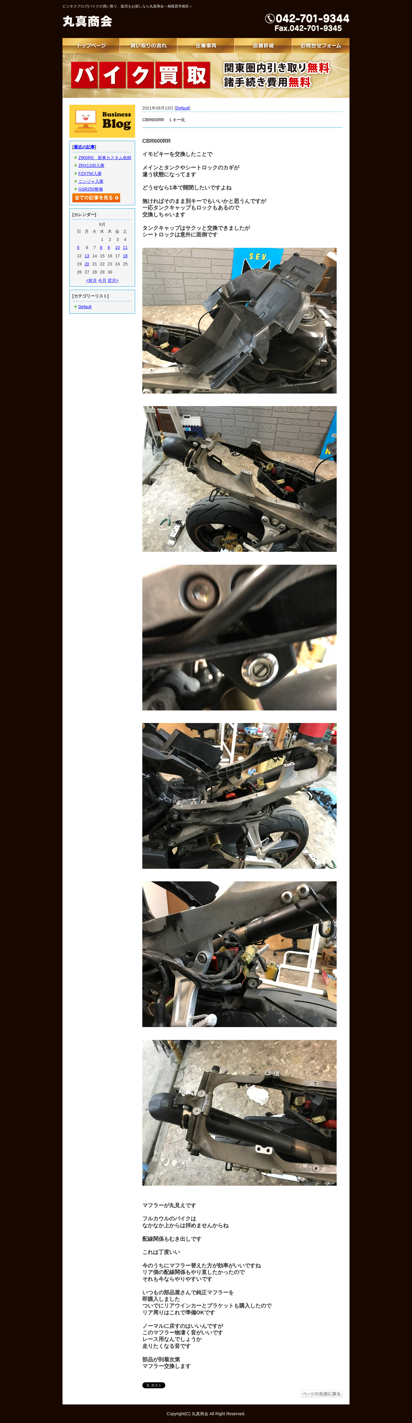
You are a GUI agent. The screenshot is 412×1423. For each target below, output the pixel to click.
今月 (102, 280)
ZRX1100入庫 (91, 165)
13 (87, 255)
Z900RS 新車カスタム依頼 (104, 157)
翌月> (113, 280)
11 (125, 247)
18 (125, 255)
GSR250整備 (90, 189)
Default (182, 108)
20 (87, 264)
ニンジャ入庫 (90, 181)
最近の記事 (84, 147)
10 (117, 247)
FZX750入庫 (90, 173)
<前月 (91, 280)
